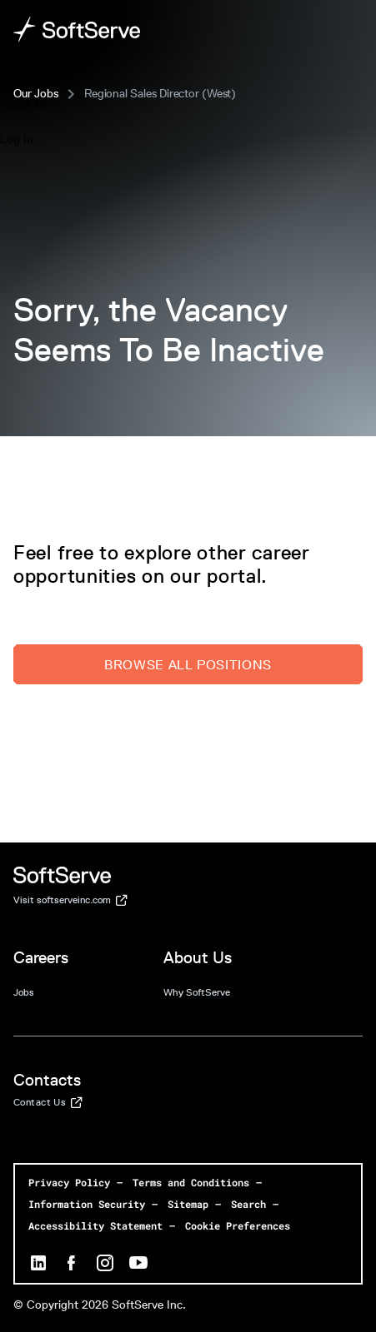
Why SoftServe (196, 992)
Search (248, 1203)
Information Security (86, 1203)
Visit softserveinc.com (70, 900)
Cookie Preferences (237, 1225)
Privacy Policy (69, 1182)
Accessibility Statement (95, 1225)
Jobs (23, 992)
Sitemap (188, 1203)
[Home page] (77, 29)
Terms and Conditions (191, 1182)
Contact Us (48, 1103)
